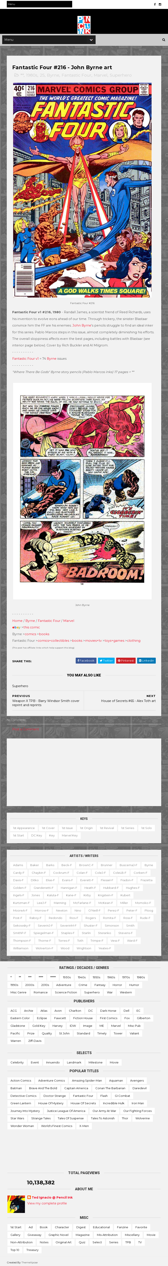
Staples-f (126, 931)
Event (35, 1060)
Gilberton (143, 1016)
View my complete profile (47, 1202)
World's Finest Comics (56, 1124)
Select (97, 1240)
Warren (15, 1039)
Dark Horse (108, 1009)
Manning (100, 901)
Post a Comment (26, 727)
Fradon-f (20, 886)
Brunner (107, 863)
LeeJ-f (82, 901)
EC (138, 1009)
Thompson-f (65, 939)
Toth (123, 939)
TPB (128, 1240)
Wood (99, 946)
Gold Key (38, 1024)
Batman (16, 1086)
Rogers (19, 923)
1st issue (68, 826)
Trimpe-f (139, 939)
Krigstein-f (21, 901)
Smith (60, 931)
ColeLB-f (136, 870)
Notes (44, 1240)
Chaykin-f (55, 870)
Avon (58, 1009)
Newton (122, 908)
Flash (104, 1094)
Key (52, 833)
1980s (32, 77)
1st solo (147, 826)
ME (102, 1024)
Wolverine (142, 1116)
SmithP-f (78, 931)
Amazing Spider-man (87, 1078)
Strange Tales (41, 1116)
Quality (47, 1031)
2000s (29, 983)
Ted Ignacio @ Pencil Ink (52, 1196)
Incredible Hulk (113, 1101)
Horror (117, 983)
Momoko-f (58, 908)
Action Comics (20, 1078)
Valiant (134, 1031)
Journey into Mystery (25, 1109)
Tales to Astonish (103, 1116)
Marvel (101, 77)
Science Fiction (66, 990)
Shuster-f (21, 931)
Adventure (63, 983)
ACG (13, 1009)
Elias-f (72, 878)
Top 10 (14, 1248)
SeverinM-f (141, 923)
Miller (39, 908)
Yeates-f (139, 946)
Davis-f (40, 878)
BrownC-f (87, 863)
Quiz (82, 1240)
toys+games (115, 639)
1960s (111, 975)
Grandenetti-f (83, 886)
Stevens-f (41, 939)
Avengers (137, 1078)
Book (44, 1225)
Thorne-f (87, 939)
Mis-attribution (107, 1233)
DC (90, 1009)
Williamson (55, 946)
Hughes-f (43, 893)
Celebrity (17, 1060)
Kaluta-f (97, 893)
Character (62, 1225)
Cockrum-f (78, 870)
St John (64, 1031)
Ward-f (35, 946)
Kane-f (115, 893)
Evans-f (89, 878)
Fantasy (99, 983)
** (22, 77)
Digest (81, 1225)
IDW (73, 1024)
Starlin (144, 931)
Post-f (90, 916)
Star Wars (17, 1116)
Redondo (128, 916)
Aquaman (116, 1078)
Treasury (32, 1248)
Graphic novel (58, 1233)
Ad (31, 1225)
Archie (28, 1009)
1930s (67, 975)
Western (126, 990)
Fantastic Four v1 (26, 359)
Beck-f (67, 863)
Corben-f (21, 878)
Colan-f (98, 870)
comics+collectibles (54, 639)
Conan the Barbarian (110, 1086)
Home (18, 619)
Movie (114, 1060)
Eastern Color (20, 1016)
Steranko (20, 939)
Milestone (96, 1060)
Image (87, 1024)
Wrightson (118, 946)
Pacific (15, 1031)
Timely (102, 1031)
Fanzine (122, 1225)
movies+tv (94, 639)
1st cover (49, 826)
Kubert (41, 901)
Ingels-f (63, 893)
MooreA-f (81, 908)
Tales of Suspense (71, 1116)
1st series (128, 826)
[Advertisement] (84, 770)
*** (30, 975)
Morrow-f (102, 908)
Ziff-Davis (34, 1039)
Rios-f (146, 916)
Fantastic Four (77, 77)
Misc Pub (134, 1024)
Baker (35, 863)
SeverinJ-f (118, 923)
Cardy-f (35, 870)
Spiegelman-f (102, 931)
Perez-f (39, 916)
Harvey (57, 1024)
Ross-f (56, 923)
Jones (80, 893)
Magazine (83, 1233)
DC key (37, 833)
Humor (134, 983)
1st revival (108, 826)
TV (140, 1240)
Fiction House (83, 1016)
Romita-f (37, 923)
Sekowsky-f (94, 923)
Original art (64, 1240)
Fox (127, 1016)
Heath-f (130, 886)
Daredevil (140, 1086)
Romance (41, 990)
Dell (126, 1009)
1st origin (87, 826)
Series (113, 1240)
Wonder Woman (22, 1124)
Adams (19, 863)
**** (41, 975)
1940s (82, 975)
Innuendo (53, 1060)
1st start (19, 833)
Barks (51, 863)
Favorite (141, 1225)
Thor (125, 1116)
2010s (45, 983)
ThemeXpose (30, 1260)
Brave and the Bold (43, 1086)
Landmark (74, 1060)
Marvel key (70, 833)
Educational (101, 1225)
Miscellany (132, 1233)
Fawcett (60, 1016)
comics (31, 632)
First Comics (108, 1016)
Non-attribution (21, 1240)
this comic (32, 626)
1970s (126, 975)
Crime (83, 983)
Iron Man (138, 1101)
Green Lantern (20, 1101)
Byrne (54, 77)
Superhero (121, 77)
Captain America (76, 1086)
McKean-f (21, 908)
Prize (31, 1031)
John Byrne (82, 325)
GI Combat (122, 1094)
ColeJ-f (116, 870)
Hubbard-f (21, 893)
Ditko (56, 878)
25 (42, 77)
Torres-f (107, 939)
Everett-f (108, 878)
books (45, 632)
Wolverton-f (79, 946)
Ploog (74, 916)
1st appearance (24, 826)
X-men (84, 1124)
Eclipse (42, 1016)
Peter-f (57, 916)
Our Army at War (104, 1109)
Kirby (131, 893)
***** (53, 975)
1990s (14, 983)
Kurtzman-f (61, 901)
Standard (83, 1031)
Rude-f (73, 923)
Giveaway (34, 1233)
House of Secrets (83, 1101)
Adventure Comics (51, 1078)
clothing (134, 639)
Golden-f (59, 886)
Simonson (42, 931)
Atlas (43, 1009)
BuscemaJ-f (129, 863)
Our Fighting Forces (137, 1109)
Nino (138, 908)
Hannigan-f (109, 886)
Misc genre (18, 990)
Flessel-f (128, 878)
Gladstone (17, 1024)
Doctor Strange (55, 1094)
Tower (118, 1031)
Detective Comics (23, 1094)
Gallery (15, 1233)
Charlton (75, 1009)
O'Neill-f (20, 916)
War (110, 990)
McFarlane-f (122, 901)
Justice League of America (66, 1109)
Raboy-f (108, 916)
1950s (96, 975)
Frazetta (40, 886)
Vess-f (18, 946)
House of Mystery (50, 1101)
